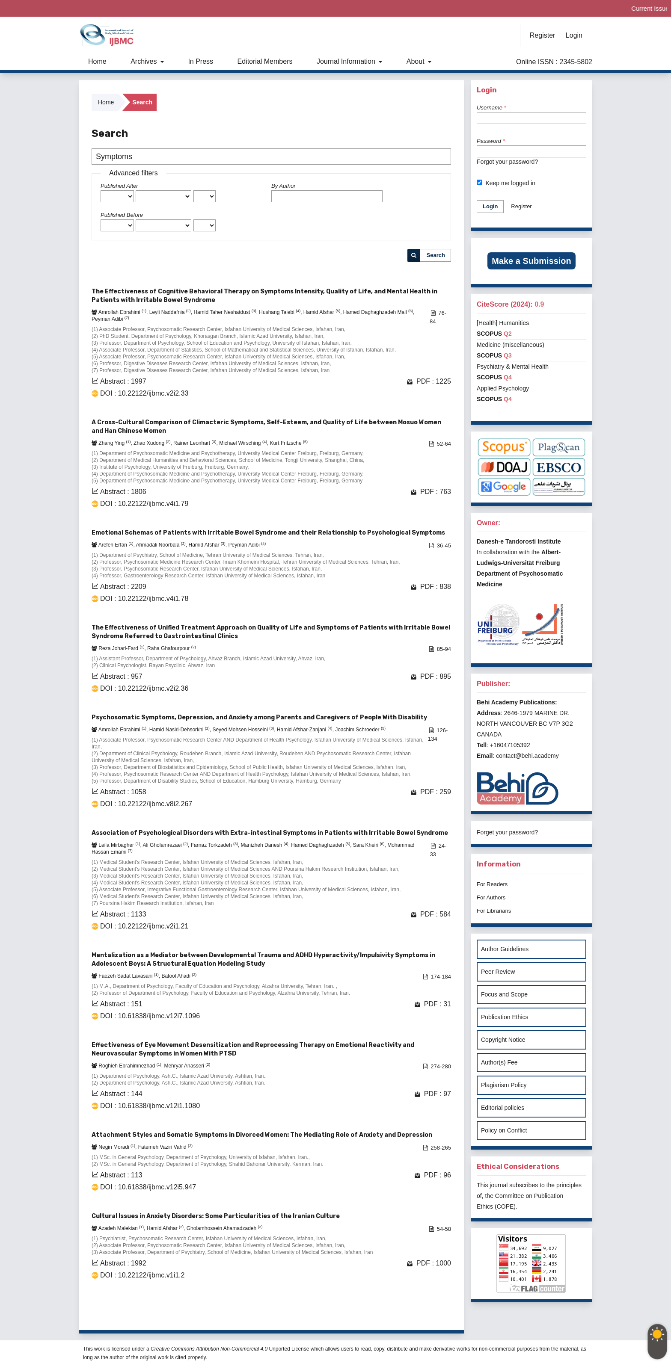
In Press (200, 61)
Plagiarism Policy (504, 1085)
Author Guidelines (504, 949)
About (416, 61)
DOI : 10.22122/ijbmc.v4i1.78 (144, 598)
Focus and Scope (504, 994)
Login (574, 35)
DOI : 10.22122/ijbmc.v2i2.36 (144, 688)
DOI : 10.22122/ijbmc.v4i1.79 (144, 503)
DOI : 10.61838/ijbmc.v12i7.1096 (150, 1016)
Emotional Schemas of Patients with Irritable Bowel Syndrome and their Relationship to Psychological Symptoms (268, 532)
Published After (119, 186)
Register (542, 35)
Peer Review (498, 971)
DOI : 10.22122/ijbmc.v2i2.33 (144, 393)
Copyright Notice (503, 1039)
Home (97, 61)
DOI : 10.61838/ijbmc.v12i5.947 (148, 1187)
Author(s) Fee (499, 1062)
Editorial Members (265, 61)
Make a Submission (531, 261)
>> (443, 1313)
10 (419, 1313)
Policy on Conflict (504, 1130)
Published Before (122, 215)
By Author (283, 186)
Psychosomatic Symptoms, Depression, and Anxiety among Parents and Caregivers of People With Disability (259, 717)
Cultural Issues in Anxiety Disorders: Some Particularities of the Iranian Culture (216, 1216)
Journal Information (347, 61)
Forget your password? (507, 832)
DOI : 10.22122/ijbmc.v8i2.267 (146, 803)
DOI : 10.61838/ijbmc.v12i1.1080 (150, 1105)
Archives (145, 61)
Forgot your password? (507, 161)
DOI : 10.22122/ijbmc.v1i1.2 (142, 1275)
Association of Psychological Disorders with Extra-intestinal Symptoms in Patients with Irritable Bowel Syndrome (270, 833)
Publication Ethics (504, 1017)
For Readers (492, 884)
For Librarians (494, 911)
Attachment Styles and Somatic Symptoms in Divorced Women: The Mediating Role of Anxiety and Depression (262, 1134)
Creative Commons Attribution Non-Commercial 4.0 (209, 1349)
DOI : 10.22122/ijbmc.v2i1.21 (144, 926)
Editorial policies (502, 1107)
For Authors (491, 897)
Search (436, 255)
